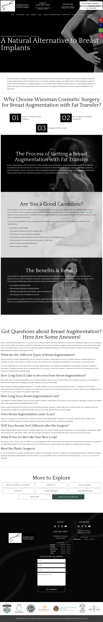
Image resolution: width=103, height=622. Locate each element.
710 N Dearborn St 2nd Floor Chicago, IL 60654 (42, 8)
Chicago (42, 3)
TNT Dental (84, 618)
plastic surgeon (85, 212)
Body (40, 14)
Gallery (74, 14)
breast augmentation (30, 343)
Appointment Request (91, 3)
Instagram (100, 35)
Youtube (100, 20)
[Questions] (51, 579)
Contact (82, 14)
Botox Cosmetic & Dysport (18, 485)
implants (65, 359)
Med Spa (89, 14)
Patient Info (66, 14)
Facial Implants (51, 491)
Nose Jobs (34, 497)
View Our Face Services (68, 497)
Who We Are (20, 14)
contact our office (87, 456)
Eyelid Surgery (85, 485)
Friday (52, 553)
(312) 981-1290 (43, 5)
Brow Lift (51, 485)
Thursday (53, 551)
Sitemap (50, 618)
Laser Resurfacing (85, 491)
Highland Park (67, 4)
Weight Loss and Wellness (52, 14)
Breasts (33, 14)
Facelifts (18, 491)
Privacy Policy (57, 618)
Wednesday (53, 549)
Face (27, 14)
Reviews (100, 30)
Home (12, 14)
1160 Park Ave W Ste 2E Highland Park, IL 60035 (68, 7)
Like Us (100, 25)
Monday (52, 544)
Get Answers (51, 589)
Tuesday (52, 547)
